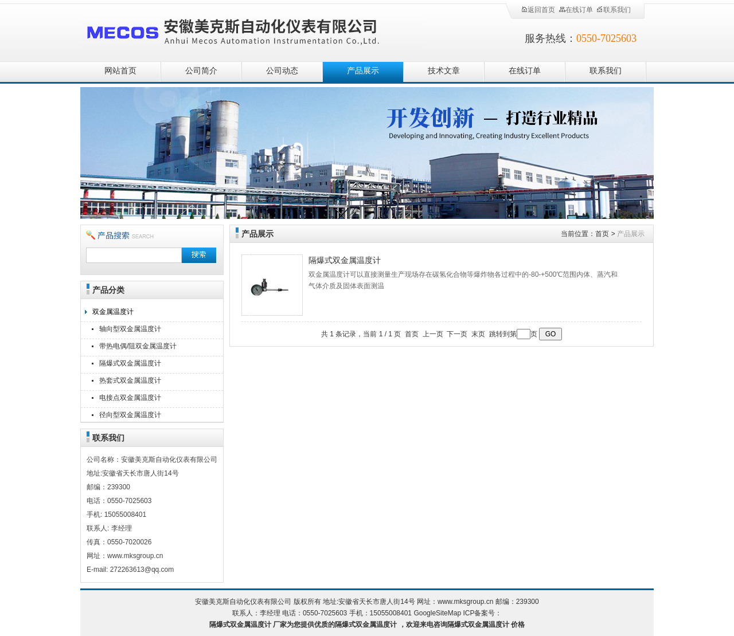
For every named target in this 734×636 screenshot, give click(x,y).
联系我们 (613, 10)
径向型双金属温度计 (130, 415)
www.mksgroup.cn (465, 602)
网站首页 (120, 70)
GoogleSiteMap (437, 613)
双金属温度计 (113, 312)
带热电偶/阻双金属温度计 (138, 346)
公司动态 (282, 70)
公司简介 (201, 70)
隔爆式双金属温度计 (130, 363)
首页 (602, 234)
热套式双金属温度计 (130, 380)
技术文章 (444, 70)
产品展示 (363, 70)
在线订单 (576, 10)
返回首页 (538, 10)
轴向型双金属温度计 (130, 329)
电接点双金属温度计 (130, 398)
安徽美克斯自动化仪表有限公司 (252, 30)
